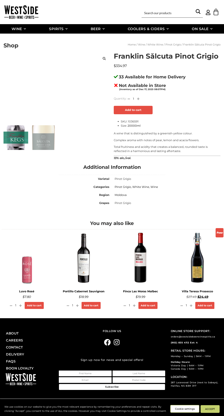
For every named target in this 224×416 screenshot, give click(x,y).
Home (132, 44)
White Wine (155, 44)
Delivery (15, 354)
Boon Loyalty (20, 368)
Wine (19, 29)
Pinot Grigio (173, 44)
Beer (98, 29)
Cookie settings (183, 406)
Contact (14, 347)
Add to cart (133, 110)
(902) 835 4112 (180, 342)
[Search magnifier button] (198, 13)
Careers (14, 340)
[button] (104, 58)
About (12, 333)
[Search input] (168, 12)
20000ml (134, 125)
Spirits (58, 29)
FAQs (11, 361)
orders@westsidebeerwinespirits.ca (193, 336)
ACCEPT (210, 406)
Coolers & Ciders (148, 29)
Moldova (121, 195)
